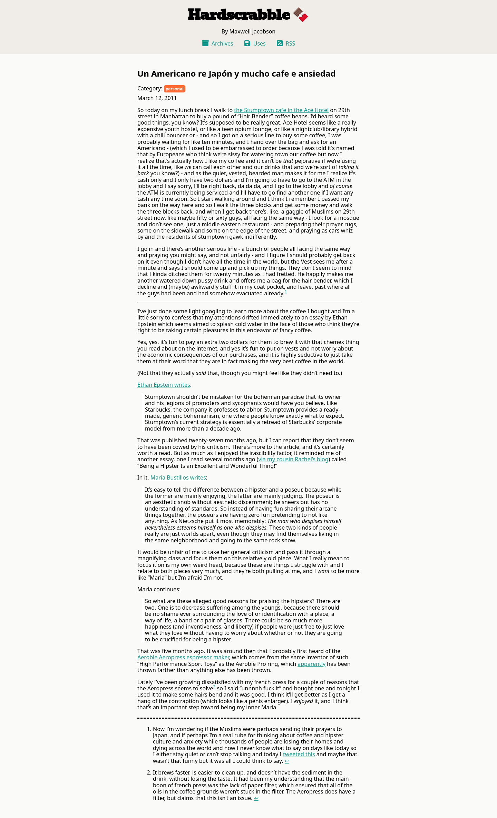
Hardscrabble (239, 15)
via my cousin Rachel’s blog (293, 459)
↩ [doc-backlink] (287, 761)
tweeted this (299, 754)
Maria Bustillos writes (178, 477)
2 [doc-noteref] (214, 687)
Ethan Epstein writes (163, 384)
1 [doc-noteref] (286, 292)
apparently (311, 664)
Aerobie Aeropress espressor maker (183, 657)
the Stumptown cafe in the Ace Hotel (281, 110)
